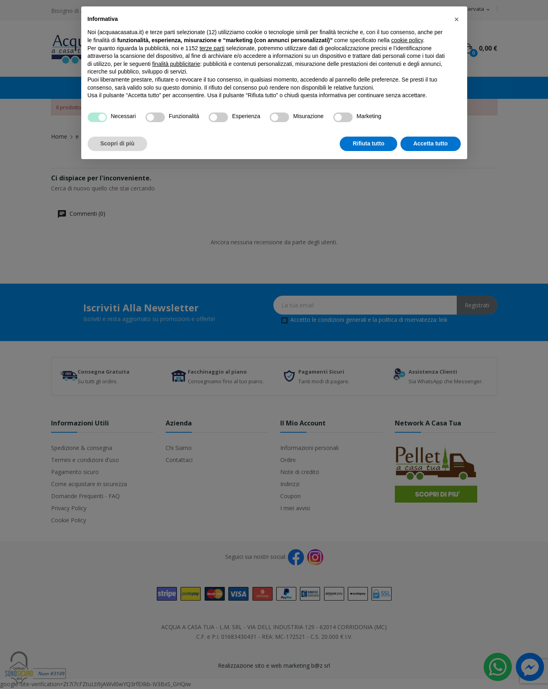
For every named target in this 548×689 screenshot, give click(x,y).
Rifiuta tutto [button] (368, 143)
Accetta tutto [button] (430, 143)
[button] (456, 19)
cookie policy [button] (407, 40)
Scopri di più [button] (118, 143)
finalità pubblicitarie (176, 64)
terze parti (211, 48)
